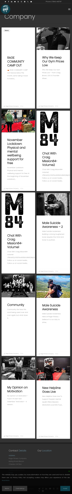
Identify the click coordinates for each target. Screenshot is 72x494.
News (7, 30)
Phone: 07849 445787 (54, 1)
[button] (69, 9)
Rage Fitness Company (11, 106)
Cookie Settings (20, 488)
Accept (65, 488)
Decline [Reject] (7, 488)
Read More (5, 480)
